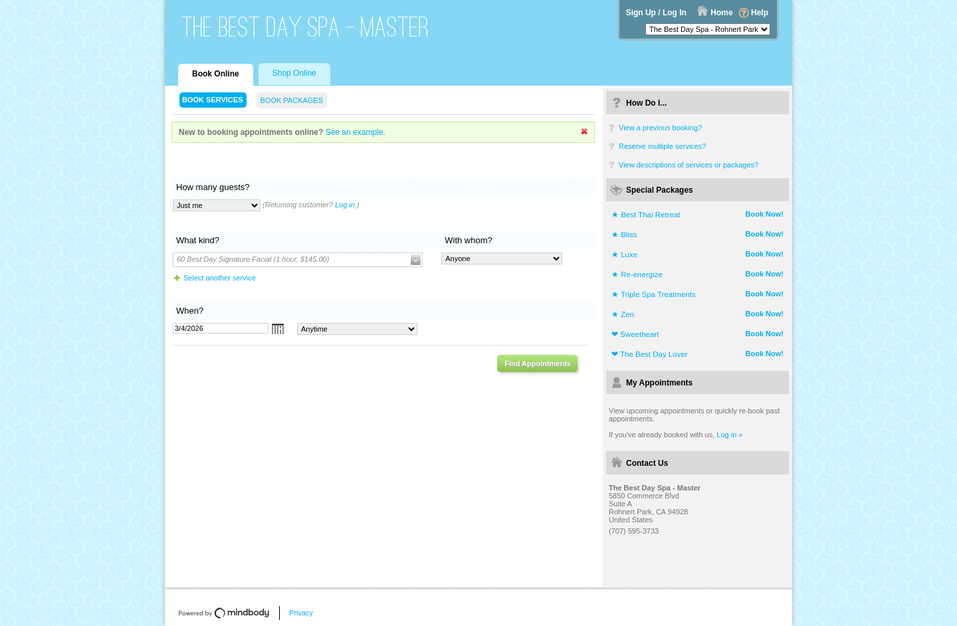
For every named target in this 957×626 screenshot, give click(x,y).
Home (721, 12)
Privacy (301, 613)
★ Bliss (624, 235)
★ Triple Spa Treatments (653, 294)
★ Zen (622, 314)
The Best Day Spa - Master (305, 27)
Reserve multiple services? (662, 146)
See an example (354, 132)
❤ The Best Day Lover (649, 354)
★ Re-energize (637, 274)
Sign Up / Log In (656, 12)
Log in (345, 205)
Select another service (219, 278)
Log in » (729, 435)
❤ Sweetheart (635, 334)
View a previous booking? (660, 128)
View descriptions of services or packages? (688, 165)
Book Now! (765, 214)
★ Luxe (624, 255)
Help (759, 12)
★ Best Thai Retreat (645, 215)
